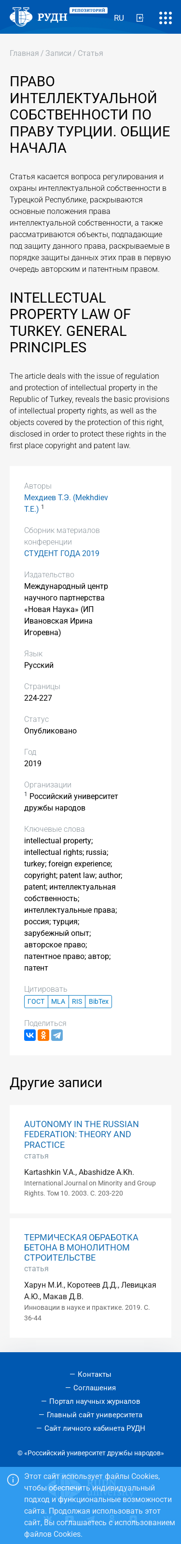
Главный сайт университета (94, 1415)
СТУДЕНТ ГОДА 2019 (61, 553)
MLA (58, 1002)
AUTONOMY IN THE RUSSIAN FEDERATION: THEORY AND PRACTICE (81, 1134)
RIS (77, 1002)
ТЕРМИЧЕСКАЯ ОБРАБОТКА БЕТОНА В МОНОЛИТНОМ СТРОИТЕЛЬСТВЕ (81, 1248)
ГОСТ (36, 1002)
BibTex (99, 1002)
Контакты (94, 1374)
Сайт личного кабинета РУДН (94, 1428)
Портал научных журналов (94, 1401)
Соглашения (94, 1388)
